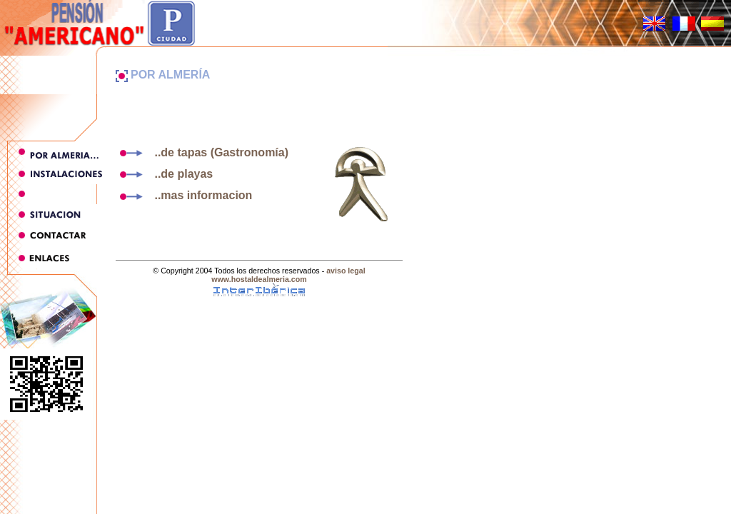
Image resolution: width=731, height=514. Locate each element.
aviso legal (346, 270)
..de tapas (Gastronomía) (202, 152)
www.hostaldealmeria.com (258, 279)
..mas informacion (184, 195)
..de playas (164, 174)
